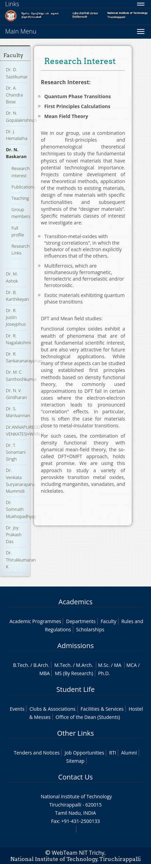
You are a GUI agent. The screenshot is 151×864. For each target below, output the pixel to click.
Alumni (129, 752)
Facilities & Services (102, 709)
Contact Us (75, 777)
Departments (81, 621)
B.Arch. (41, 665)
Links (12, 3)
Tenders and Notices (37, 752)
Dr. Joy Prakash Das (14, 534)
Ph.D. (104, 673)
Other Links (75, 733)
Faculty (13, 55)
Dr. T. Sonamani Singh (15, 452)
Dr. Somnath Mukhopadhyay (21, 509)
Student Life (75, 689)
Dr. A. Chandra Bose (14, 95)
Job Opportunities (84, 752)
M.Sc (103, 665)
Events (17, 709)
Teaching (20, 198)
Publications (23, 187)
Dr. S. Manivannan (18, 411)
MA (117, 665)
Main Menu (20, 31)
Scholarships (90, 629)
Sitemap (75, 761)
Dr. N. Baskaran (16, 152)
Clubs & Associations (52, 709)
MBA (44, 673)
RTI (112, 752)
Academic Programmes (35, 621)
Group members (20, 212)
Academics (75, 601)
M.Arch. (84, 665)
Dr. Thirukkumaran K (21, 559)
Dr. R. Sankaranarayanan (24, 357)
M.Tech (62, 665)
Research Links (20, 249)
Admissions (75, 645)
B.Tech (20, 665)
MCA (131, 665)
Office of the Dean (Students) (87, 717)
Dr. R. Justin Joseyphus (16, 317)
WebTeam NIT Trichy (78, 852)
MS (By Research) (74, 673)
